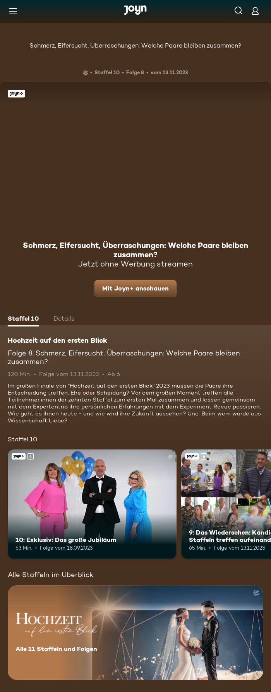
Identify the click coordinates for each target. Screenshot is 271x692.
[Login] (255, 10)
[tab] (23, 319)
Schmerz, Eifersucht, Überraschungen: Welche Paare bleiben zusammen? (135, 45)
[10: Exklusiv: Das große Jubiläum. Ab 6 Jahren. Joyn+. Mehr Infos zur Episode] (92, 504)
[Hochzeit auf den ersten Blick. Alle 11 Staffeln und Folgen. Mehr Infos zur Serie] (135, 632)
